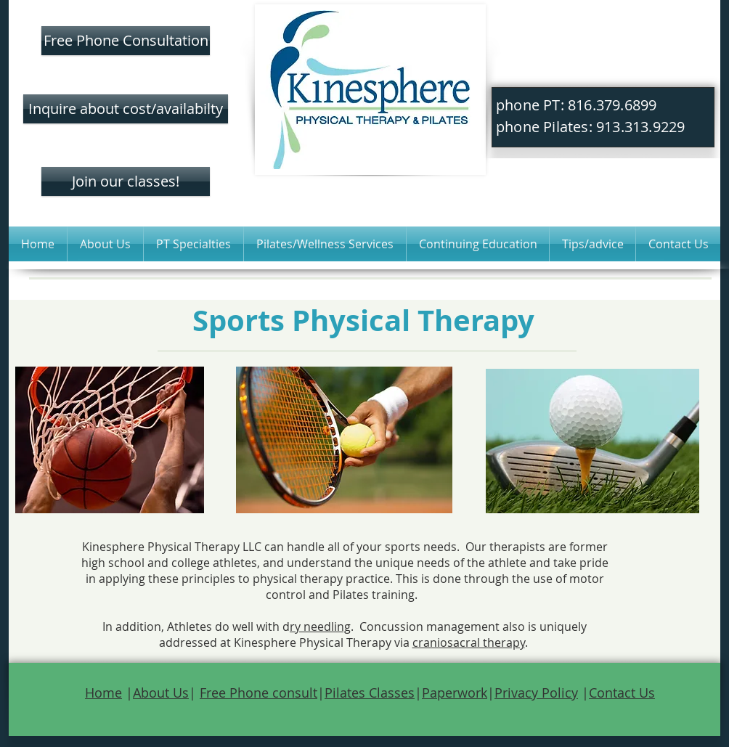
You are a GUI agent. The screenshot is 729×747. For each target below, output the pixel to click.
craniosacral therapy (468, 642)
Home (103, 692)
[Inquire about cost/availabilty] (125, 108)
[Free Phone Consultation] (125, 40)
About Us (161, 692)
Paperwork (454, 692)
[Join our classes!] (125, 181)
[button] (105, 243)
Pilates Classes (370, 692)
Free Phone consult (258, 692)
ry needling (320, 626)
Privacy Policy (536, 692)
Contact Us (622, 692)
